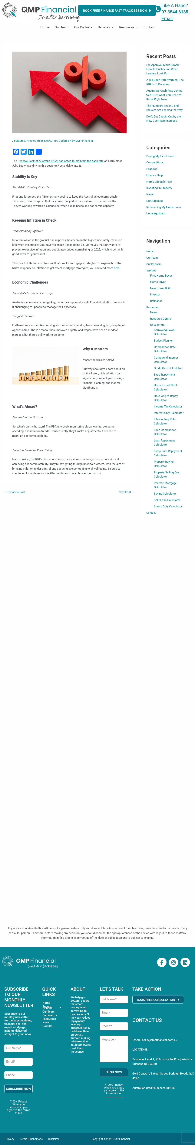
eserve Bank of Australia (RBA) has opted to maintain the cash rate (61, 161)
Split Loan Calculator (166, 492)
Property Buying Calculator (169, 459)
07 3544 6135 (174, 12)
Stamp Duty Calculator (167, 498)
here (116, 268)
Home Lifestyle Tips (159, 181)
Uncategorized (155, 213)
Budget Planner (163, 340)
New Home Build (160, 288)
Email (167, 18)
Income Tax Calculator (167, 405)
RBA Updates (61, 140)
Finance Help (34, 140)
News (47, 140)
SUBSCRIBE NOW (18, 1089)
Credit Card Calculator (167, 368)
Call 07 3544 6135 (152, 1031)
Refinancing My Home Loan (163, 207)
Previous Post (14, 492)
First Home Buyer (161, 275)
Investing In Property (159, 188)
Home (44, 27)
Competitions (155, 162)
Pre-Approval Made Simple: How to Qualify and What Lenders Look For (163, 69)
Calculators (157, 326)
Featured (19, 140)
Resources (128, 27)
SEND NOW (114, 1072)
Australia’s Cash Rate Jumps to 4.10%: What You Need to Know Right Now (164, 95)
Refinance (156, 301)
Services (106, 27)
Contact (149, 27)
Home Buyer (158, 282)
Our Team (61, 27)
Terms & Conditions (31, 1138)
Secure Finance (52, 1007)
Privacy (10, 1138)
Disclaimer (54, 1138)
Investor (155, 295)
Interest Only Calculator (167, 411)
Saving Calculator (164, 486)
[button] (105, 27)
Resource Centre (160, 319)
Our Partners (83, 27)
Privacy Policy (18, 1115)
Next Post (127, 492)
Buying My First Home (160, 156)
